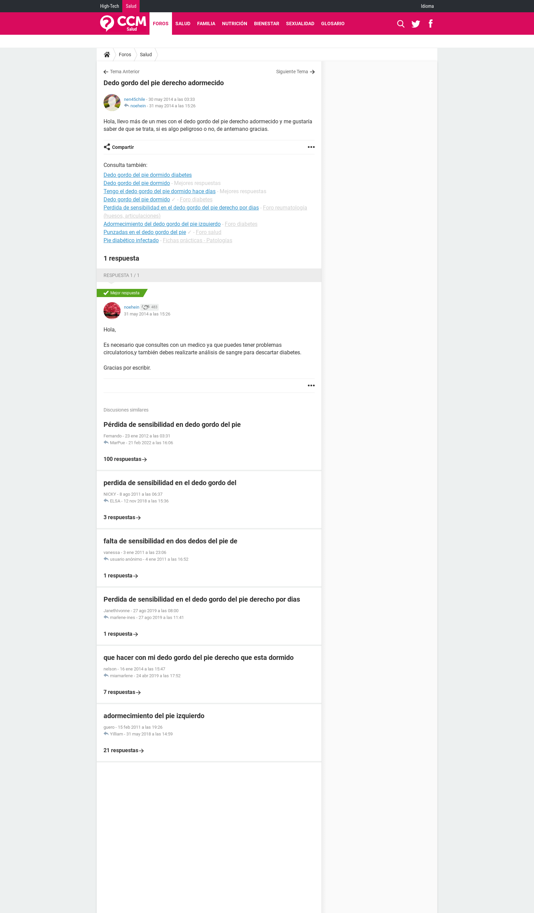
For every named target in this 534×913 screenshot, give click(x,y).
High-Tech (109, 6)
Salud (131, 6)
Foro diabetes (196, 199)
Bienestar (266, 23)
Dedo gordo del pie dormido (137, 199)
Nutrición (234, 23)
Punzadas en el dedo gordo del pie (145, 232)
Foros (161, 23)
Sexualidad (300, 23)
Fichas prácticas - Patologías (197, 240)
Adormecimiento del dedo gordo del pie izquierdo (162, 224)
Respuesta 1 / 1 (122, 275)
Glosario (333, 23)
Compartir (123, 147)
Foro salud (208, 232)
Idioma (427, 6)
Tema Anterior (125, 71)
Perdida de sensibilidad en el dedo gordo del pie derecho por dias (181, 207)
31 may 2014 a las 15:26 (172, 105)
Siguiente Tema (292, 71)
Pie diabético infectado (131, 240)
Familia (206, 23)
